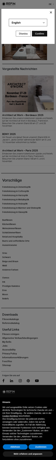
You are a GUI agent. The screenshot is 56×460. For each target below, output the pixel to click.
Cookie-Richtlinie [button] (10, 416)
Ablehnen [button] (15, 447)
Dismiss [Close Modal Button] (23, 33)
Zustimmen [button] (40, 447)
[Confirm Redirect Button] (39, 33)
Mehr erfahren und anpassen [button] (28, 454)
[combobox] (28, 22)
